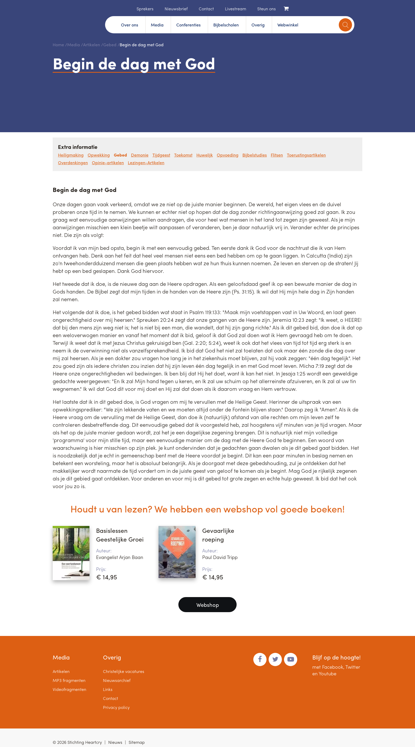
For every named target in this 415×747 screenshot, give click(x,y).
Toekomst (183, 155)
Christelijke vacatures (123, 671)
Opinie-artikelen (108, 162)
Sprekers (145, 9)
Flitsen (277, 155)
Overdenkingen (73, 162)
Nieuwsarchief (116, 680)
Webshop (207, 604)
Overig (258, 25)
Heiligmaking (71, 155)
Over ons (129, 25)
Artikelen (91, 45)
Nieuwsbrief (176, 9)
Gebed (109, 45)
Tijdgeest (161, 155)
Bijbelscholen (226, 25)
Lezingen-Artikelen (146, 162)
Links (107, 689)
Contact (206, 9)
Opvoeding (227, 155)
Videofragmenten (69, 689)
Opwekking (99, 155)
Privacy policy (116, 707)
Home (128, 8)
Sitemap (137, 742)
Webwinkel (287, 25)
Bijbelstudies (254, 155)
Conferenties (188, 25)
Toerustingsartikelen (306, 155)
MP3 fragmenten (69, 680)
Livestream (235, 9)
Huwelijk (204, 155)
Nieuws (115, 742)
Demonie (139, 155)
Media (157, 25)
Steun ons (266, 9)
